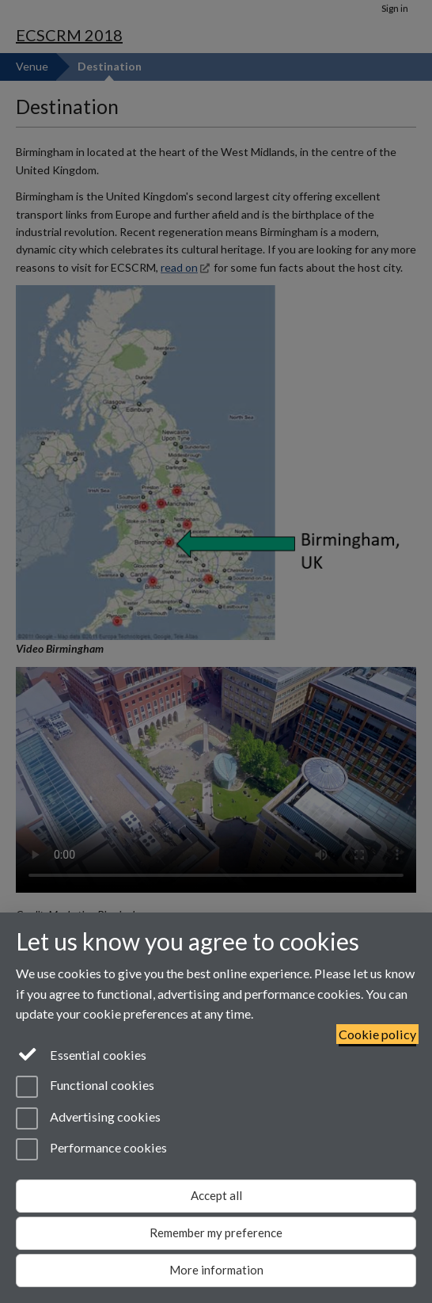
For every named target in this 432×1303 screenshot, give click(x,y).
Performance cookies (91, 1149)
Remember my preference (216, 1232)
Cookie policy (377, 1034)
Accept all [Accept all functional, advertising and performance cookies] (216, 1195)
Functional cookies (85, 1086)
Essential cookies (81, 1053)
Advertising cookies (88, 1118)
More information (216, 1270)
